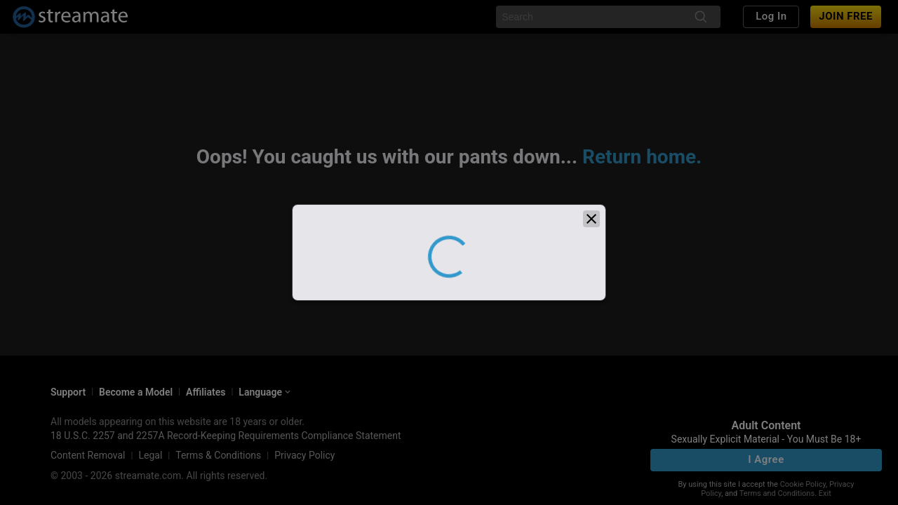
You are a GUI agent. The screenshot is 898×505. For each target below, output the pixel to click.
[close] (591, 239)
